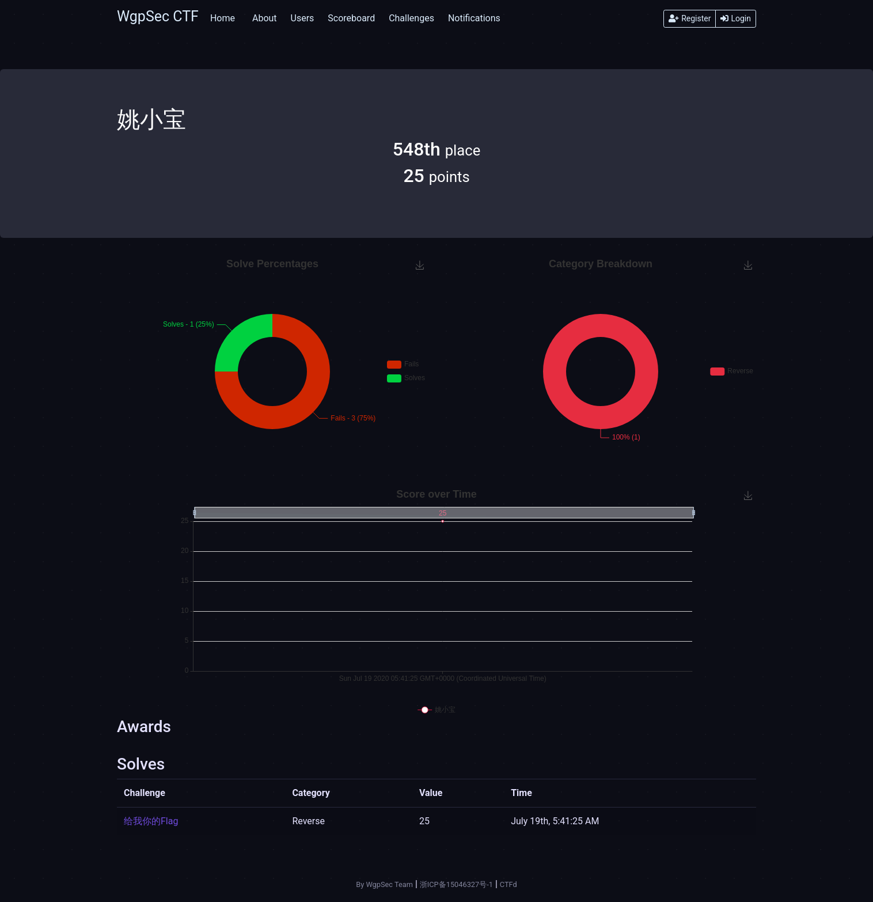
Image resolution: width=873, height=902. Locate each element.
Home (222, 18)
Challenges (411, 18)
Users (302, 18)
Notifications (474, 18)
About (264, 18)
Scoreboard (351, 18)
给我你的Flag (151, 821)
